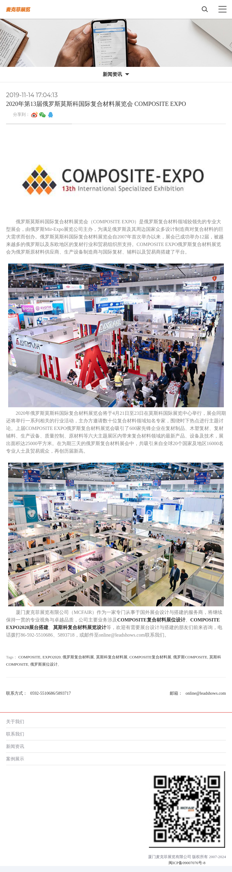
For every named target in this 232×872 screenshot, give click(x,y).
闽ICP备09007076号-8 (187, 863)
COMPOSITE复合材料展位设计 (151, 619)
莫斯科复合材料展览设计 (79, 627)
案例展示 (15, 758)
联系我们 (15, 733)
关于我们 (15, 721)
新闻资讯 (15, 746)
